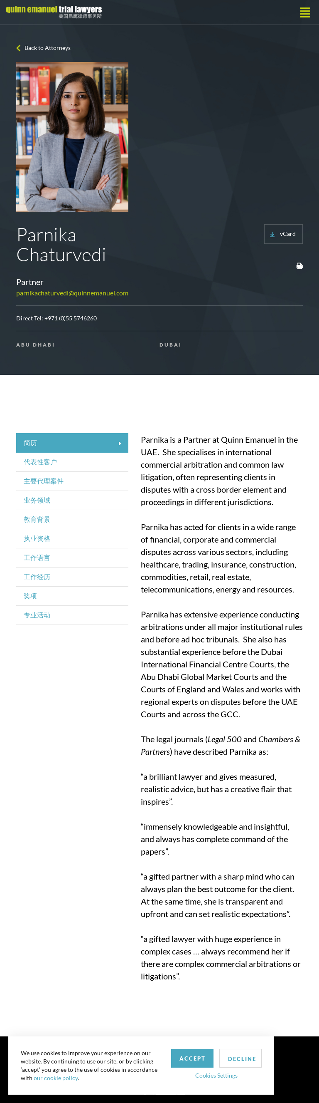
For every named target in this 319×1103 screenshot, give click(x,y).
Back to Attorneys (48, 47)
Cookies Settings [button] (216, 1075)
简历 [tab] (30, 442)
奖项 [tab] (30, 596)
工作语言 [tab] (37, 557)
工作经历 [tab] (37, 576)
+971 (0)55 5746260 (70, 318)
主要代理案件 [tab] (44, 481)
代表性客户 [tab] (40, 462)
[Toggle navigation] (305, 12)
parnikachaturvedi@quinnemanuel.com (72, 293)
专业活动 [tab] (37, 615)
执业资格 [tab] (37, 538)
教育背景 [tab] (37, 519)
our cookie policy (56, 1077)
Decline (242, 1059)
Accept (192, 1058)
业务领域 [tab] (37, 500)
